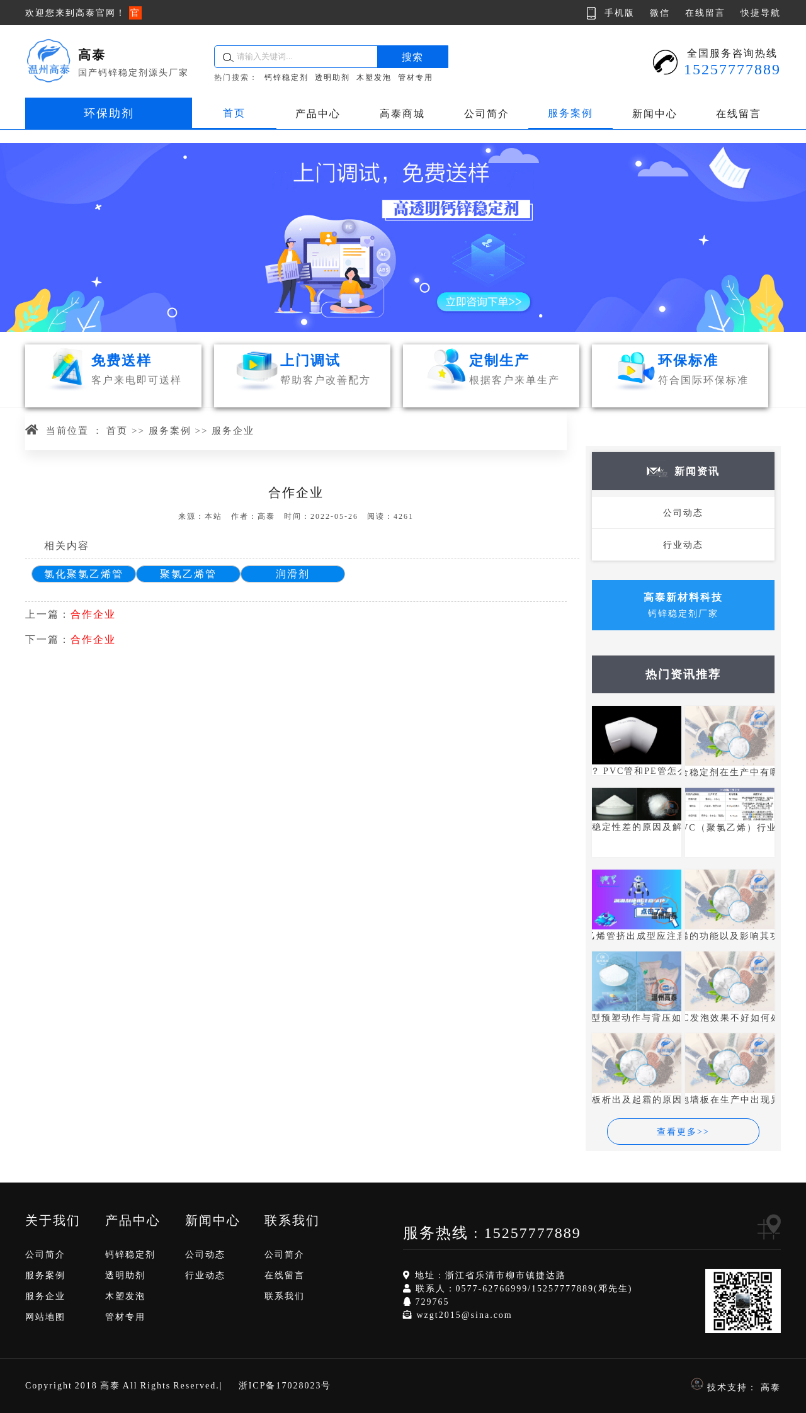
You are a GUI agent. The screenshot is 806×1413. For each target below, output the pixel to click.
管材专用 (415, 77)
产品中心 (318, 113)
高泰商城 (402, 113)
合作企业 (93, 614)
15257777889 (532, 1233)
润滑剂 (293, 574)
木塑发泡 (374, 77)
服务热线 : (443, 1233)
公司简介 (486, 113)
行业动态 (683, 545)
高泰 (771, 1387)
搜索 (412, 57)
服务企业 (233, 431)
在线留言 (738, 113)
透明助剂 (332, 77)
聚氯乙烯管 (188, 574)
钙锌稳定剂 (286, 77)
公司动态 (683, 513)
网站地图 (45, 1317)
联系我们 (292, 1220)
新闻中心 (655, 113)
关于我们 (53, 1220)
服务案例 (570, 113)
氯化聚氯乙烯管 (83, 574)
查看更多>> (683, 1132)
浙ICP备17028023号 (285, 1385)
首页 (234, 113)
